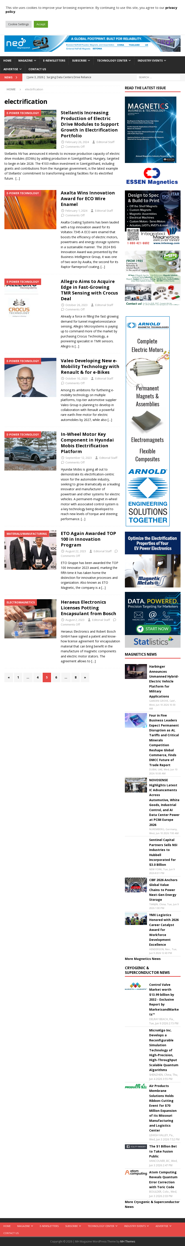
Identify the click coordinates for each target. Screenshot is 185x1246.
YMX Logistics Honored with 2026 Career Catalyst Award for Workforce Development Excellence (164, 930)
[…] (17, 178)
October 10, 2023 (76, 378)
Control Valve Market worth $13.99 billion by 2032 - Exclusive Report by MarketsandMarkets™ (164, 999)
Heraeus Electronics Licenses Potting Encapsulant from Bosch (89, 607)
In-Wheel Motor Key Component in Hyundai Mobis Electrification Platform (87, 442)
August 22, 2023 (75, 551)
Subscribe (79, 60)
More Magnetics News (143, 959)
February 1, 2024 (76, 211)
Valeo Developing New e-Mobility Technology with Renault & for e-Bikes (90, 366)
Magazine (25, 60)
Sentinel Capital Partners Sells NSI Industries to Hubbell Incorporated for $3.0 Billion (163, 852)
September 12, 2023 (78, 458)
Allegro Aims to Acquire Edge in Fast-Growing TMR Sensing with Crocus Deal (89, 290)
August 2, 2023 (74, 620)
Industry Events (150, 60)
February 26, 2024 (77, 142)
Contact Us (37, 69)
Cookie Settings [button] (18, 24)
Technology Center (112, 60)
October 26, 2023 (76, 305)
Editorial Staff (105, 142)
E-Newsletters (54, 60)
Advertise (11, 69)
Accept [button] (40, 24)
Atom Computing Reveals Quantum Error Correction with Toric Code (163, 1179)
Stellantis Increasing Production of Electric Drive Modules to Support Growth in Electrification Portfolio (90, 124)
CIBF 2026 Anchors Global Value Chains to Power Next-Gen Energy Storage (163, 890)
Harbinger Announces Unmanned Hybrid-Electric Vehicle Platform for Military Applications (164, 681)
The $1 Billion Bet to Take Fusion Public (163, 1151)
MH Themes (127, 1241)
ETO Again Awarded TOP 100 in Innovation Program (88, 539)
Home (7, 60)
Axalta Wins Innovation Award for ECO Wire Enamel (88, 198)
